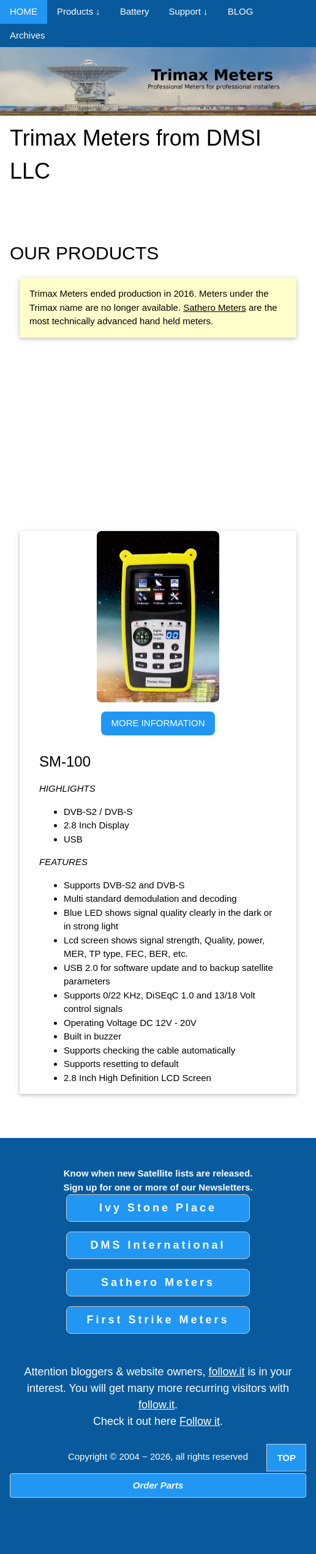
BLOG (241, 11)
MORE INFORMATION (158, 723)
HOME (23, 11)
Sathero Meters (214, 307)
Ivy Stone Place (158, 1208)
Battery (134, 11)
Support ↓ (188, 11)
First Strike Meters (157, 1320)
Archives (27, 35)
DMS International (157, 1245)
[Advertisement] (163, 434)
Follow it (199, 1421)
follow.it (227, 1372)
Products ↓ (78, 11)
